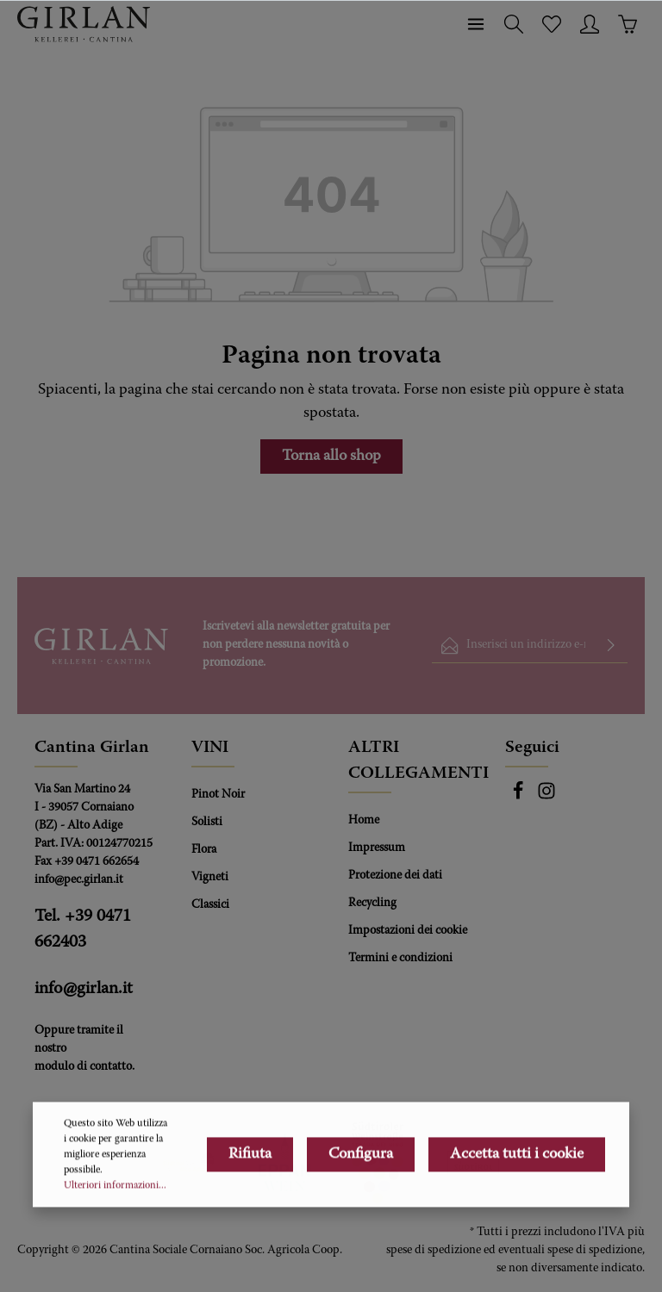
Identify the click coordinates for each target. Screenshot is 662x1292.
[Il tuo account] (589, 24)
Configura (360, 1215)
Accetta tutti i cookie (517, 1215)
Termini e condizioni (400, 959)
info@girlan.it (83, 988)
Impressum (376, 848)
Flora (203, 850)
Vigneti (209, 878)
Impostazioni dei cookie (407, 931)
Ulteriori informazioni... (115, 1246)
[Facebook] (519, 798)
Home (363, 821)
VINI (209, 747)
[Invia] (611, 645)
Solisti (206, 823)
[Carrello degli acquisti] (627, 24)
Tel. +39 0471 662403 (82, 929)
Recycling (372, 904)
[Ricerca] (513, 24)
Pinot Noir (218, 795)
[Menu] (476, 24)
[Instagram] (546, 798)
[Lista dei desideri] (551, 24)
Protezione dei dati (395, 876)
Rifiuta (250, 1215)
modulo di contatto (83, 1067)
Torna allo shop (331, 456)
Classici (210, 905)
